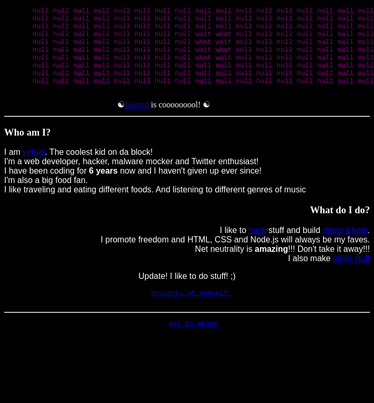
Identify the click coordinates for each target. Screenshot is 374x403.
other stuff (351, 275)
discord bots (344, 247)
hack (257, 247)
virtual (34, 169)
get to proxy (193, 344)
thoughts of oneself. (191, 311)
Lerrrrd (140, 121)
